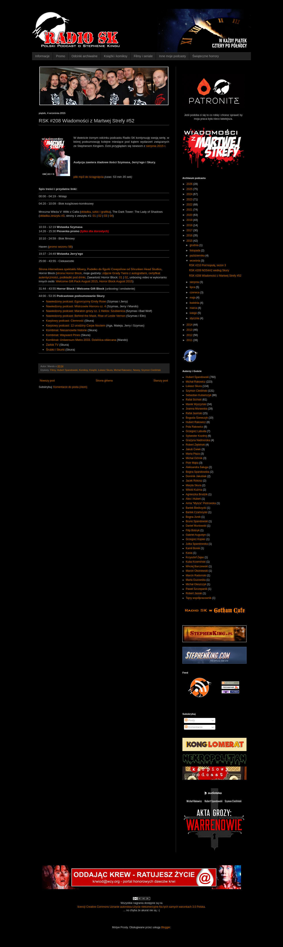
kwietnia (195, 302)
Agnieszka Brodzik (197, 494)
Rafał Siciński (194, 399)
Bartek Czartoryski (196, 512)
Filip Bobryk (193, 530)
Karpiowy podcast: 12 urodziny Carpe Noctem (75, 325)
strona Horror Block (69, 273)
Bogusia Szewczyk (197, 417)
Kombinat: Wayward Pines (63, 335)
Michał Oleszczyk (196, 584)
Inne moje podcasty (172, 56)
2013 (190, 329)
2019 (190, 220)
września (195, 260)
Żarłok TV (52, 344)
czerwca (195, 292)
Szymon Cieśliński (151, 370)
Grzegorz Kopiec (195, 539)
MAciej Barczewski (197, 566)
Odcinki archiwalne (85, 56)
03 (105, 215)
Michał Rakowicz (123, 370)
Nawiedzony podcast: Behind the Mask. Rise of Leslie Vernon (85, 315)
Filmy (53, 370)
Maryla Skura (193, 485)
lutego (194, 313)
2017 (190, 230)
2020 (190, 214)
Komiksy (83, 370)
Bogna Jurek (193, 516)
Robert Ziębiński (195, 444)
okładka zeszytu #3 (52, 215)
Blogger (165, 927)
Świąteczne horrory (205, 56)
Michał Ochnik (194, 458)
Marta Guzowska (196, 579)
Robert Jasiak (194, 593)
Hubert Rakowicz (196, 422)
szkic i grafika (101, 211)
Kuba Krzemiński (196, 561)
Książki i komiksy (115, 56)
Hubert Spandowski (67, 370)
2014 (190, 324)
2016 (190, 235)
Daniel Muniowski (196, 525)
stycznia (195, 318)
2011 (190, 340)
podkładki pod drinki (73, 277)
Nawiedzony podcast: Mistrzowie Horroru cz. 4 (76, 306)
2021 (190, 209)
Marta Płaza (193, 453)
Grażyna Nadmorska (198, 440)
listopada (195, 250)
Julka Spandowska (197, 543)
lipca (193, 287)
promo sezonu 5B (60, 246)
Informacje (42, 56)
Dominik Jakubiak (196, 476)
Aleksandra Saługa (197, 467)
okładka (86, 211)
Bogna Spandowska (197, 471)
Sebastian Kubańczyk (198, 395)
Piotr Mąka (192, 462)
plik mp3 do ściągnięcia (88, 176)
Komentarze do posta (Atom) (70, 387)
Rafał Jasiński (194, 413)
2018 (190, 225)
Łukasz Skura (105, 370)
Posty (190, 720)
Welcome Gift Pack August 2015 (77, 281)
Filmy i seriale (143, 56)
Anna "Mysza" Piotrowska (201, 503)
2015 (190, 240)
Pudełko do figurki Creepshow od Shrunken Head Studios (124, 269)
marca (194, 307)
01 (94, 215)
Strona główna (104, 380)
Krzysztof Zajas (195, 557)
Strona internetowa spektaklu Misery (62, 269)
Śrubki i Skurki (55, 349)
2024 (190, 194)
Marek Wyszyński (196, 404)
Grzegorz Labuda (196, 431)
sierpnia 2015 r (155, 146)
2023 (190, 199)
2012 (190, 335)
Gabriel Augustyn (196, 534)
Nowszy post (47, 380)
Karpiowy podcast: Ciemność (65, 320)
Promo (60, 56)
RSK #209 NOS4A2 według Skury (209, 270)
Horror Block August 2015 (115, 281)
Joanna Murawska (196, 408)
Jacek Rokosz (194, 480)
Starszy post (160, 380)
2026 (190, 184)
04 (111, 215)
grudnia (194, 245)
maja (193, 297)
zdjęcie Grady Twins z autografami (124, 273)
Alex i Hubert (193, 498)
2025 (190, 189)
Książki (93, 370)
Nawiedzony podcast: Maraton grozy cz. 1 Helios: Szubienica (85, 311)
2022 (190, 204)
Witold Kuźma (194, 489)
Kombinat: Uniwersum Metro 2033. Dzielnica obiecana (81, 340)
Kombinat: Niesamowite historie (66, 330)
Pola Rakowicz (194, 426)
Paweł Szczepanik (196, 588)
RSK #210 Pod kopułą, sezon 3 (207, 265)
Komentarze (194, 727)
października (197, 255)
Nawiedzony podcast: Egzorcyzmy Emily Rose (76, 301)
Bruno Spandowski (197, 521)
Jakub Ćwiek (193, 449)
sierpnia (195, 282)
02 (100, 215)
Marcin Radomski (196, 575)
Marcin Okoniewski (197, 570)
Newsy (136, 370)
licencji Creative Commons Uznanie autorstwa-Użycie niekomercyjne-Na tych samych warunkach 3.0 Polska (141, 906)
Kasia (189, 552)
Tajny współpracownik (198, 598)
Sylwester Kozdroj (196, 435)
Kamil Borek (193, 548)
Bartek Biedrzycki (196, 507)
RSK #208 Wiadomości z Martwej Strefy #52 (215, 275)
